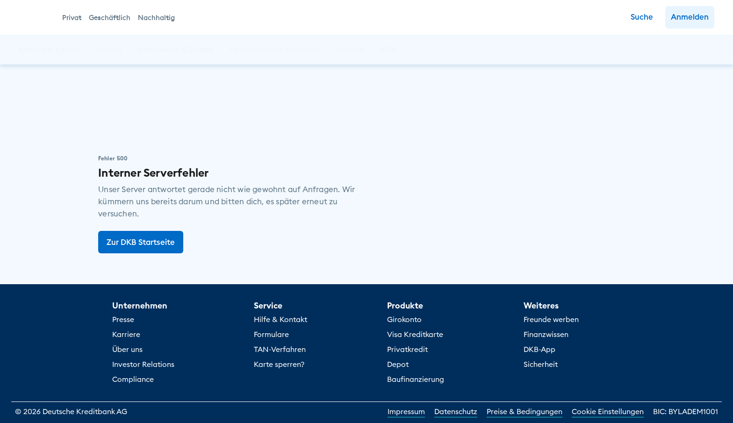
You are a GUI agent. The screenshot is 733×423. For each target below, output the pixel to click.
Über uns (127, 349)
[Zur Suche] (641, 17)
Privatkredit (407, 349)
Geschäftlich (109, 17)
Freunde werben (551, 319)
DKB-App (539, 349)
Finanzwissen (546, 334)
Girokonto (404, 319)
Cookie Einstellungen (608, 411)
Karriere (126, 334)
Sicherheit (541, 364)
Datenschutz (455, 411)
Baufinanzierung (415, 379)
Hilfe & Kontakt (280, 319)
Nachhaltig (156, 17)
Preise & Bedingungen (524, 411)
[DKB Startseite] (35, 17)
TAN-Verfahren (280, 349)
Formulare (271, 334)
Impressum (406, 411)
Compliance (133, 379)
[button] (689, 17)
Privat (71, 17)
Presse (123, 319)
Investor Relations (143, 364)
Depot (398, 364)
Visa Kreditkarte (415, 334)
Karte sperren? (279, 364)
